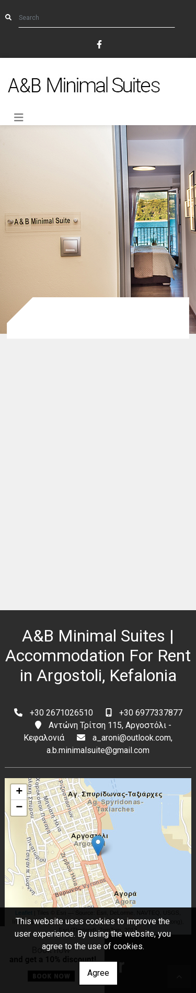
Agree (98, 973)
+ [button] (19, 792)
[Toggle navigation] (19, 117)
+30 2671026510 (61, 713)
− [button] (19, 808)
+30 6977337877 (150, 713)
